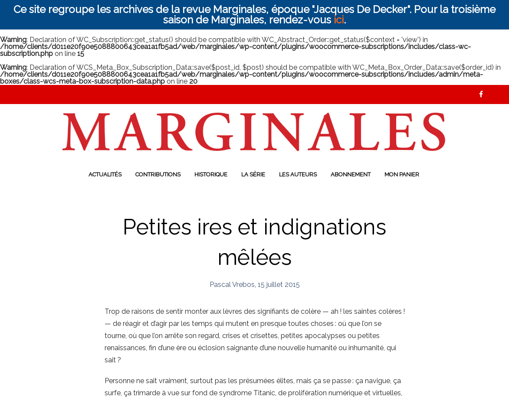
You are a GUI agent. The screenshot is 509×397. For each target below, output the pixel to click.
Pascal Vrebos (232, 284)
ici (339, 19)
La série (253, 174)
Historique (210, 174)
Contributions (158, 174)
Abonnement (351, 174)
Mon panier (401, 174)
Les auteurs (298, 174)
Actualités (105, 174)
